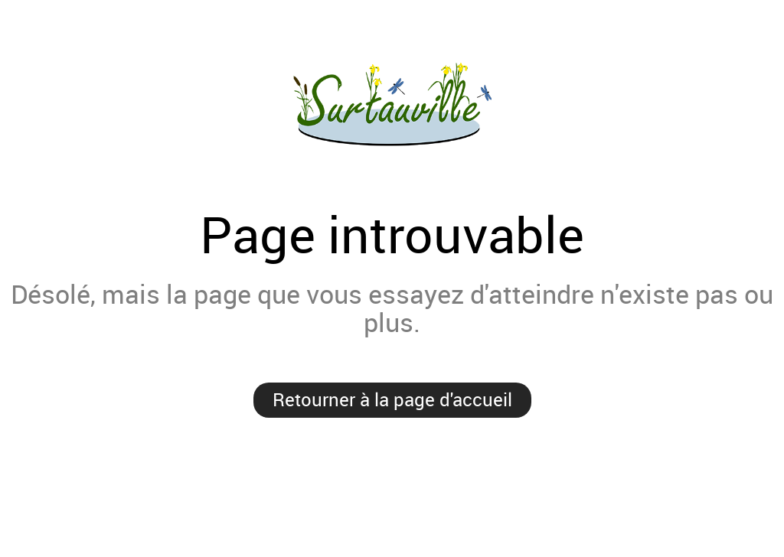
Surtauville (392, 106)
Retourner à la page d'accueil (392, 399)
